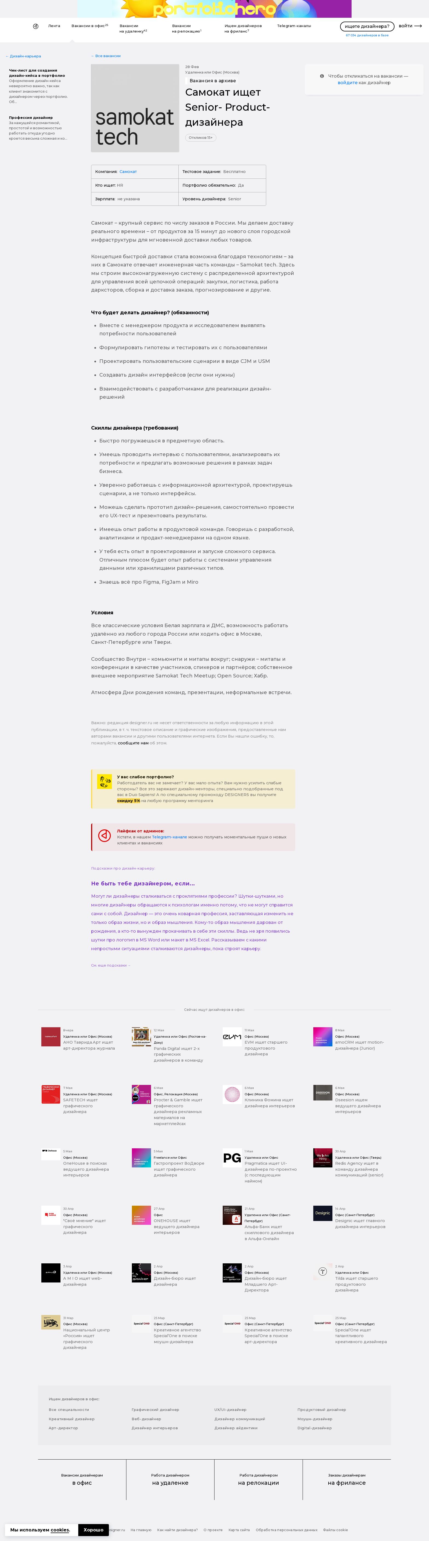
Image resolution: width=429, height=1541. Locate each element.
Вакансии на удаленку (133, 28)
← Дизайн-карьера (23, 56)
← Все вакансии (106, 56)
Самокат (128, 171)
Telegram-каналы (294, 26)
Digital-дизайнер (314, 1428)
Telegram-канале (169, 837)
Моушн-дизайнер (315, 1419)
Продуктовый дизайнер (321, 1409)
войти (406, 25)
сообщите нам (133, 743)
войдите (348, 82)
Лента (54, 26)
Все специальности (69, 1409)
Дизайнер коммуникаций (240, 1419)
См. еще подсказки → (111, 965)
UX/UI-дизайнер (231, 1409)
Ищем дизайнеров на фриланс (243, 28)
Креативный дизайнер (72, 1419)
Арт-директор (63, 1428)
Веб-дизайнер (146, 1419)
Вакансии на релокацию (187, 28)
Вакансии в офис (89, 26)
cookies (60, 1530)
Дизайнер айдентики (236, 1428)
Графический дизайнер (155, 1409)
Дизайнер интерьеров (155, 1428)
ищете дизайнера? (367, 26)
